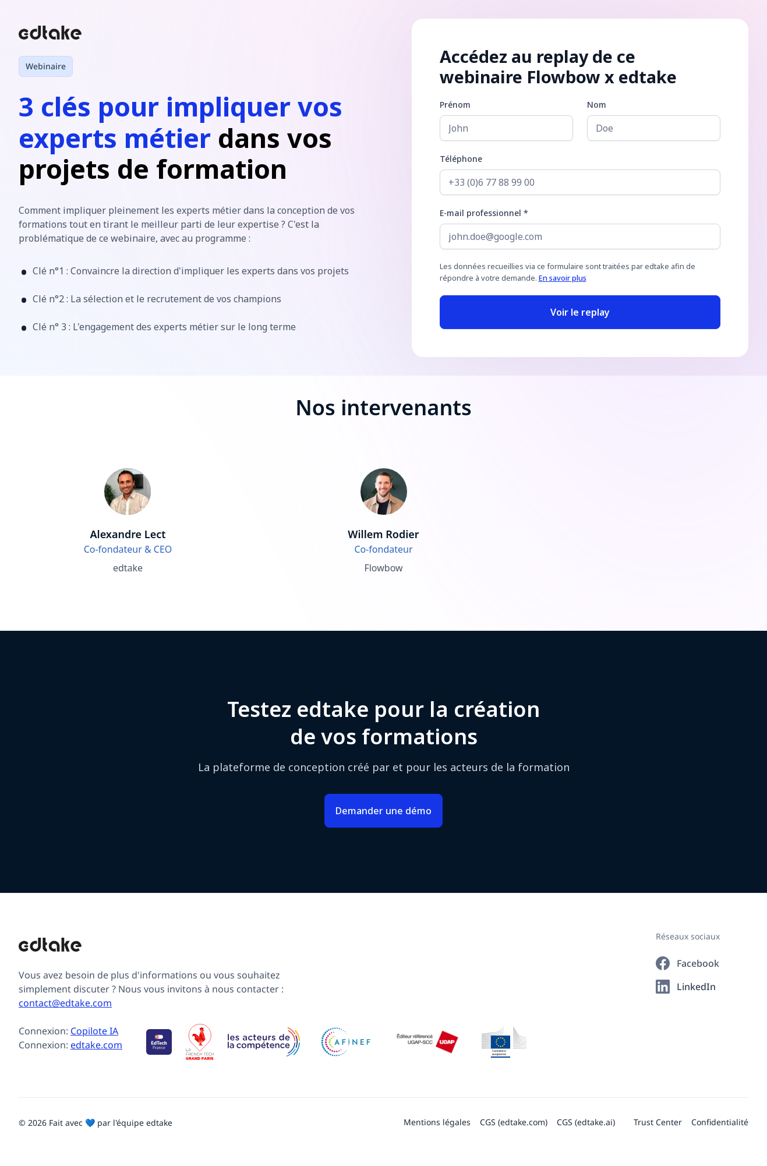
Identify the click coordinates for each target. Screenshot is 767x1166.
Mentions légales (437, 1122)
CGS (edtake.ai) (586, 1122)
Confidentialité (719, 1122)
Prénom (455, 104)
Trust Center (658, 1122)
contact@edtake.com (65, 1003)
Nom (596, 104)
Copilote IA (94, 1030)
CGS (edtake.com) (513, 1122)
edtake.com (96, 1044)
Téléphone (461, 158)
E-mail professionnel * (484, 212)
